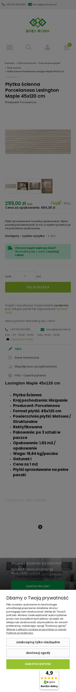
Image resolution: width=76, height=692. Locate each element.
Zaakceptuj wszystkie (38, 664)
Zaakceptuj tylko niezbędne (38, 642)
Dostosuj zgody (38, 653)
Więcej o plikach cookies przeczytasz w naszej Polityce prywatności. (36, 631)
